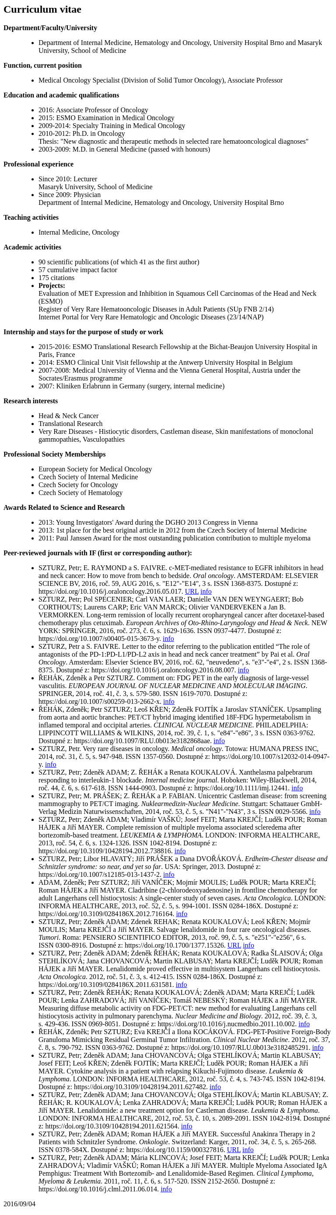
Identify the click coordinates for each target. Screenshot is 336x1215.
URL (192, 591)
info (206, 591)
